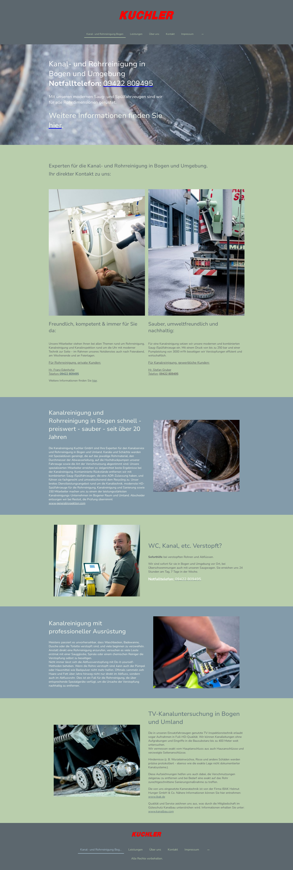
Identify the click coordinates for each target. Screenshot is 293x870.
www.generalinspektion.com (67, 503)
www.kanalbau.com (161, 811)
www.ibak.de (156, 797)
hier (94, 381)
